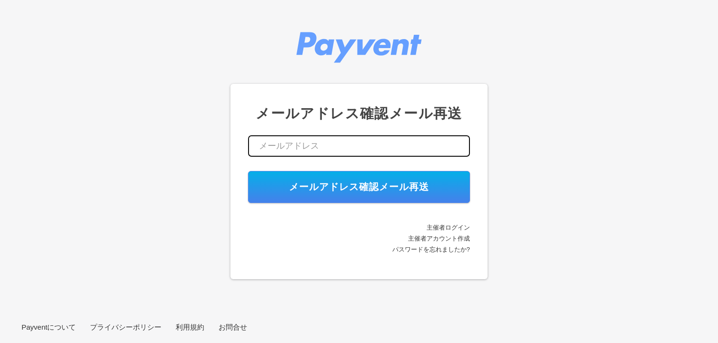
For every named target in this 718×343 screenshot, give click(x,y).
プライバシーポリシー (125, 327)
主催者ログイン (448, 227)
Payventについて (48, 327)
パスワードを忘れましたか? (431, 249)
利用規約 (190, 327)
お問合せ (233, 327)
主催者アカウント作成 (439, 238)
